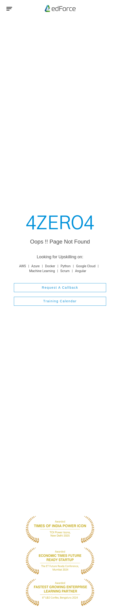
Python (66, 266)
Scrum (65, 271)
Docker (50, 266)
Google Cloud (85, 266)
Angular (80, 271)
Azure (35, 266)
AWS (22, 266)
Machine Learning (42, 271)
